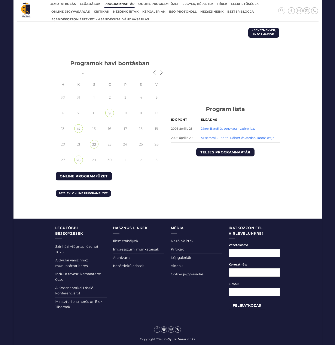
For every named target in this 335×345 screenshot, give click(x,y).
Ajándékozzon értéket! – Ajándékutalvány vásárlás (100, 19)
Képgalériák (153, 12)
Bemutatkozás (62, 4)
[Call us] (314, 10)
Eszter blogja (240, 12)
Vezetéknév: (238, 245)
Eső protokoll (183, 12)
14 (78, 129)
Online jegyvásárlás (70, 12)
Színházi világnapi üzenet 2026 (76, 249)
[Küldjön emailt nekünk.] (306, 10)
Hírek (222, 4)
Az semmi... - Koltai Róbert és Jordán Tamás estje (237, 138)
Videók (177, 266)
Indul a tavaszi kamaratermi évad (78, 277)
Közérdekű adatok (128, 266)
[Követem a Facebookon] (291, 10)
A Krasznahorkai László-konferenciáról (75, 291)
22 (94, 144)
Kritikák (101, 12)
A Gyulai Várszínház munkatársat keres (71, 263)
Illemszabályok (125, 241)
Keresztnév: (238, 264)
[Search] (281, 10)
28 (78, 160)
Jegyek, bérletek (198, 4)
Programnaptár (119, 4)
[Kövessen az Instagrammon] (299, 10)
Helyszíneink (211, 12)
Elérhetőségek (245, 4)
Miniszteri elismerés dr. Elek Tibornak (79, 304)
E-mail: (234, 284)
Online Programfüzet (158, 4)
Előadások (90, 4)
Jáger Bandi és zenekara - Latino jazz (228, 128)
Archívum (121, 258)
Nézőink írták (125, 12)
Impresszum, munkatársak (136, 249)
